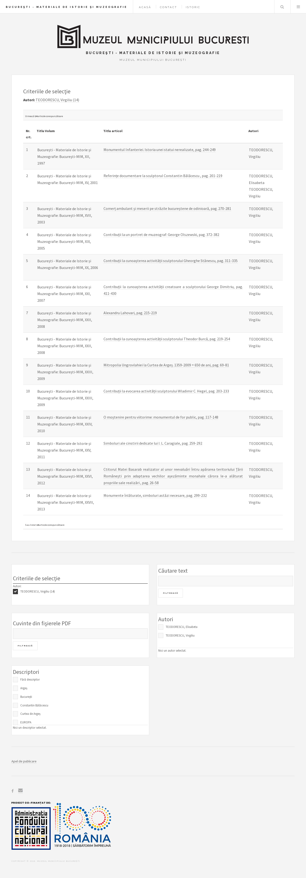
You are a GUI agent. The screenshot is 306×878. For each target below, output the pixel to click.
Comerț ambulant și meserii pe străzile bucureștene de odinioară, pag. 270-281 (167, 208)
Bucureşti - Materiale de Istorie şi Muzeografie (66, 7)
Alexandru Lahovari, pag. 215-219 (130, 312)
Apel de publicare (24, 761)
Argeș (23, 688)
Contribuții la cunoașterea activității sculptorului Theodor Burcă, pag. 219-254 (167, 338)
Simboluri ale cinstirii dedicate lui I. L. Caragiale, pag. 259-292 (153, 443)
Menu (298, 6)
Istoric (193, 7)
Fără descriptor (30, 679)
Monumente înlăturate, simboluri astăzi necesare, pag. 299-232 (155, 495)
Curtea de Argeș (30, 714)
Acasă (145, 7)
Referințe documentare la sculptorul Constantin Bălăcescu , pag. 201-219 (163, 175)
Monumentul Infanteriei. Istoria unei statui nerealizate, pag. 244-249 (160, 149)
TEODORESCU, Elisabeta (181, 627)
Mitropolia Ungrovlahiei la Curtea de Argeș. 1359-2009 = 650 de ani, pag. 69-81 (166, 365)
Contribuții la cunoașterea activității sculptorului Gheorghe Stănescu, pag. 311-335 (171, 260)
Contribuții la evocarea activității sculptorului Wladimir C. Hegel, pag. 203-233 (166, 391)
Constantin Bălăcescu (34, 705)
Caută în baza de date (282, 6)
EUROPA (25, 722)
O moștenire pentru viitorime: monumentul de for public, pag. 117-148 (161, 417)
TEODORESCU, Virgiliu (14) (37, 591)
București (26, 697)
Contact (168, 7)
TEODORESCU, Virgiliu (180, 635)
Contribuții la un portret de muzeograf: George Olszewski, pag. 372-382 (161, 234)
